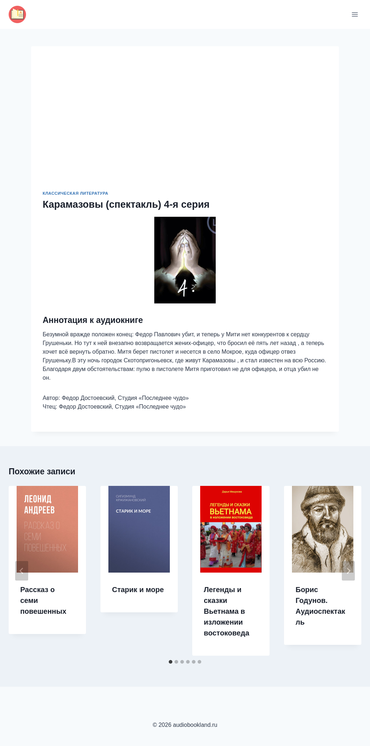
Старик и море (138, 590)
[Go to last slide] (21, 571)
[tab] (170, 662)
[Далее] (348, 571)
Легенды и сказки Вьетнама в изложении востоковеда (226, 611)
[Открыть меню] (354, 14)
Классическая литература (75, 193)
